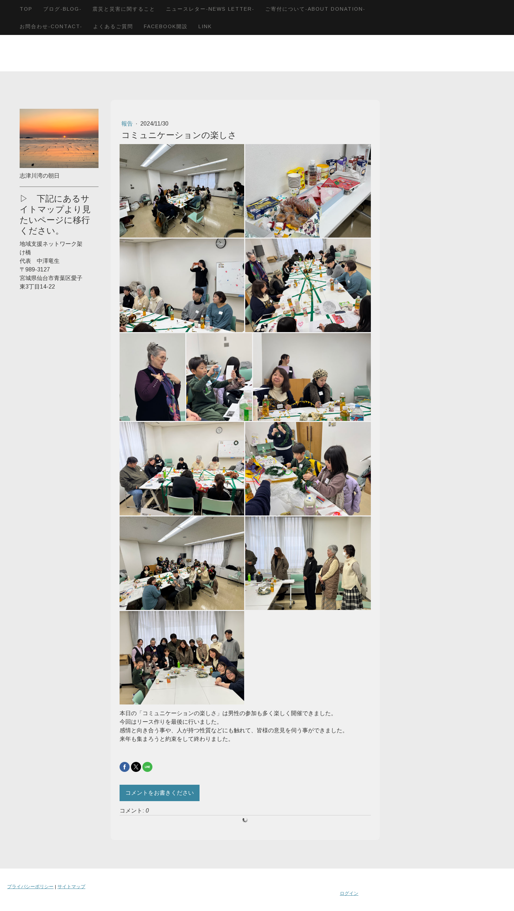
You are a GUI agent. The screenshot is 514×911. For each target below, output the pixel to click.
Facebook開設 (166, 26)
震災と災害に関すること (123, 9)
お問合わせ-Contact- (51, 26)
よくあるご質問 (113, 26)
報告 (127, 124)
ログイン (349, 893)
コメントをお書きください (159, 793)
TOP (26, 9)
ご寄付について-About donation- (315, 9)
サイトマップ (71, 886)
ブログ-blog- (62, 9)
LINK (205, 26)
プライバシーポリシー (30, 886)
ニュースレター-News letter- (210, 9)
